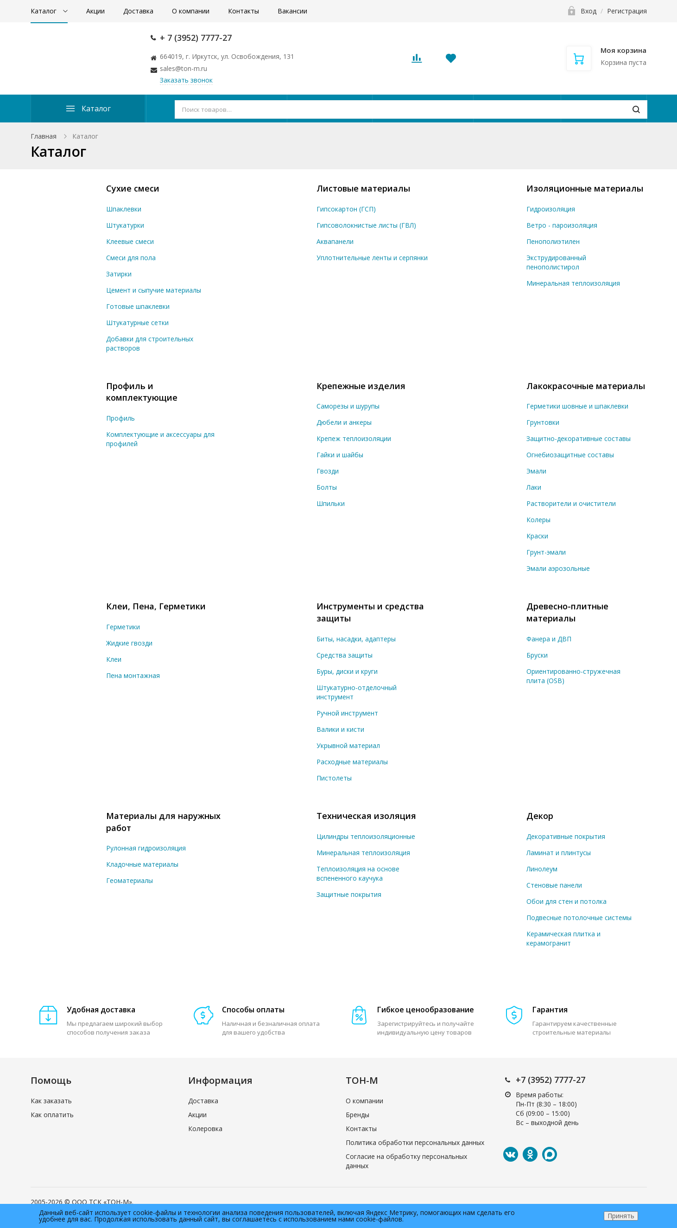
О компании (190, 10)
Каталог (44, 10)
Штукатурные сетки (137, 322)
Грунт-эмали (546, 552)
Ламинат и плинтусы (558, 852)
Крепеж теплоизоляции (353, 438)
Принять (620, 1215)
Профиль (120, 418)
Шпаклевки (123, 209)
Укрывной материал (348, 745)
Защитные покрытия (348, 894)
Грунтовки (542, 422)
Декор (539, 815)
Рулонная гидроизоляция (146, 848)
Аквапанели (335, 241)
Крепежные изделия (360, 385)
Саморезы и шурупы (348, 406)
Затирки (119, 273)
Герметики (123, 626)
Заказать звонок (186, 80)
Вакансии (292, 10)
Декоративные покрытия (565, 836)
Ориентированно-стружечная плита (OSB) (573, 676)
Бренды (357, 1114)
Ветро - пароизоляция (561, 225)
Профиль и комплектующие (141, 391)
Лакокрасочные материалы (585, 385)
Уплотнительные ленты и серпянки (372, 257)
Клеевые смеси (130, 241)
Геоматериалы (129, 880)
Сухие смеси (132, 188)
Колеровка (205, 1128)
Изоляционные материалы (584, 188)
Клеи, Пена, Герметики (156, 606)
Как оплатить (52, 1114)
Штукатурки (125, 225)
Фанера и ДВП (548, 638)
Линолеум (541, 868)
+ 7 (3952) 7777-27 (196, 37)
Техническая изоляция (366, 815)
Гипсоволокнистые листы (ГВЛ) (366, 225)
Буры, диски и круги (347, 671)
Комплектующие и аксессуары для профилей (160, 439)
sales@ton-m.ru (183, 68)
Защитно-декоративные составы (578, 438)
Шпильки (330, 503)
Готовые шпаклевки (138, 306)
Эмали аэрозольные (558, 568)
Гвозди (327, 471)
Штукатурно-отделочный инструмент (356, 692)
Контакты (243, 10)
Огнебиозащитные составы (570, 454)
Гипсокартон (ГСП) (346, 209)
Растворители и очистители (571, 503)
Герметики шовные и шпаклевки (577, 406)
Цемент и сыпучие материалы (153, 290)
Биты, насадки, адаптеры (356, 638)
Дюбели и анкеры (344, 422)
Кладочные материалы (142, 864)
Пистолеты (334, 778)
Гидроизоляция (550, 209)
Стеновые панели (554, 885)
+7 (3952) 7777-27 (550, 1079)
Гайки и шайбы (339, 454)
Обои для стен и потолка (566, 901)
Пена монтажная (133, 675)
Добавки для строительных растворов (149, 343)
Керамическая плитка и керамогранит (563, 938)
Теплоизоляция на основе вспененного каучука (357, 873)
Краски (537, 535)
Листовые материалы (363, 188)
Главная (44, 136)
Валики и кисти (340, 729)
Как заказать (51, 1100)
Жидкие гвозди (129, 643)
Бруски (537, 655)
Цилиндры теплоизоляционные (365, 836)
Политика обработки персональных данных (415, 1142)
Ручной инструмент (347, 713)
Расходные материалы (352, 761)
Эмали (536, 471)
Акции (95, 10)
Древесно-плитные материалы (567, 612)
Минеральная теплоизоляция (573, 283)
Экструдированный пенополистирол (556, 262)
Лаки (533, 487)
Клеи (113, 659)
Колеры (538, 519)
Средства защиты (344, 655)
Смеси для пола (131, 257)
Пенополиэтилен (553, 241)
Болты (326, 487)
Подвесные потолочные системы (579, 917)
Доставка (138, 10)
